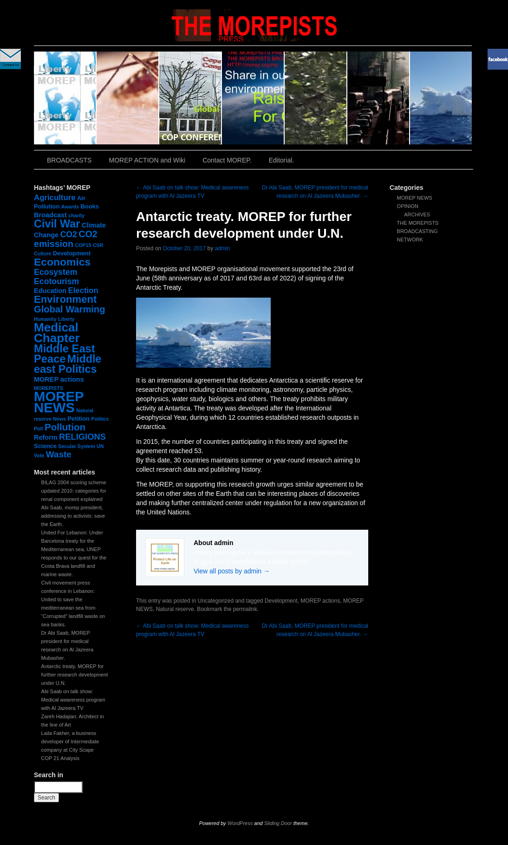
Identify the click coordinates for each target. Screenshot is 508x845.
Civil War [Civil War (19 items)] (57, 224)
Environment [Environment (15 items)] (65, 299)
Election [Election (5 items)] (83, 290)
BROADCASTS (69, 160)
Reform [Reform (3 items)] (46, 437)
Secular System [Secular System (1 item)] (76, 446)
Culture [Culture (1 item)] (42, 253)
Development (281, 601)
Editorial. (281, 160)
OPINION (407, 206)
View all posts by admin (232, 571)
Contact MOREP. (227, 160)
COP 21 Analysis (60, 758)
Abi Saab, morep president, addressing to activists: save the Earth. (73, 516)
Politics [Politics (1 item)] (100, 419)
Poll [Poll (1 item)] (38, 428)
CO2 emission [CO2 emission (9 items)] (66, 239)
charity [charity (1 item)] (76, 215)
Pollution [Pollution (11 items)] (65, 427)
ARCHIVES (417, 214)
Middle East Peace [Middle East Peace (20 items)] (64, 354)
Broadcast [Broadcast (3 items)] (50, 215)
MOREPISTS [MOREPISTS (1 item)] (48, 388)
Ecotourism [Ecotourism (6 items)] (56, 281)
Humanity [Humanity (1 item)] (45, 319)
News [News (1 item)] (59, 419)
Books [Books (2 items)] (89, 206)
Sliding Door (278, 823)
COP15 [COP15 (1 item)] (83, 245)
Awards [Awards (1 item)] (70, 206)
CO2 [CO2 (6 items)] (68, 234)
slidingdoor (65, 98)
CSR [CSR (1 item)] (98, 245)
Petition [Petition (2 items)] (78, 418)
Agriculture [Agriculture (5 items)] (55, 197)
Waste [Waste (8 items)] (59, 454)
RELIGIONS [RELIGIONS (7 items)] (82, 437)
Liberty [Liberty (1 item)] (66, 319)
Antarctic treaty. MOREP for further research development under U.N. (74, 674)
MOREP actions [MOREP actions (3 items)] (59, 379)
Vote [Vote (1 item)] (39, 455)
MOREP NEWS (414, 198)
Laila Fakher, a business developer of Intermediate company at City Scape (70, 741)
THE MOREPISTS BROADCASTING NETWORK (418, 231)
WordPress (240, 823)
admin (222, 248)
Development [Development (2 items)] (72, 253)
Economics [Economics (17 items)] (62, 262)
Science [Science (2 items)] (45, 445)
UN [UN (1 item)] (100, 446)
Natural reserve (175, 609)
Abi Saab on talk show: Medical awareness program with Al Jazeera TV (73, 700)
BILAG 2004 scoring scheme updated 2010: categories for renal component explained (73, 491)
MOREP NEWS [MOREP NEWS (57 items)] (59, 402)
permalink (245, 609)
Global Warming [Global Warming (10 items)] (69, 309)
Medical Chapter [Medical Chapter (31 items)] (57, 332)
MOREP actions (320, 601)
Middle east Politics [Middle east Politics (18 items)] (67, 364)
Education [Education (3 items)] (50, 290)
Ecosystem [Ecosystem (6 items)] (55, 272)
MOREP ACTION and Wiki (147, 160)
